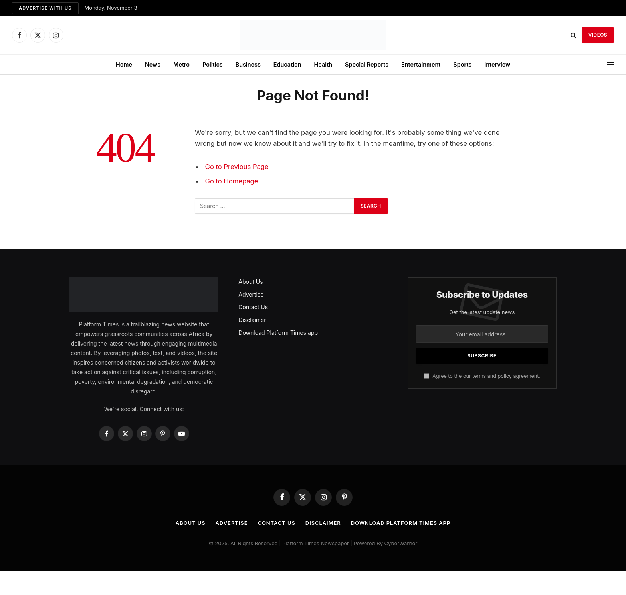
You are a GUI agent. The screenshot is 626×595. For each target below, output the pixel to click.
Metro (181, 64)
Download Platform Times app (278, 332)
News (152, 64)
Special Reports (366, 64)
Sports (462, 64)
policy (504, 376)
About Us (250, 281)
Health (323, 64)
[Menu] (610, 64)
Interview (497, 64)
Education (287, 64)
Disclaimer (252, 319)
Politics (212, 64)
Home (124, 64)
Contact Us (253, 307)
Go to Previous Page (237, 167)
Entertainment (420, 64)
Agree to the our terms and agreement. (482, 376)
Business (248, 64)
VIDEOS (597, 35)
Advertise (250, 294)
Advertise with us (45, 8)
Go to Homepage (231, 181)
